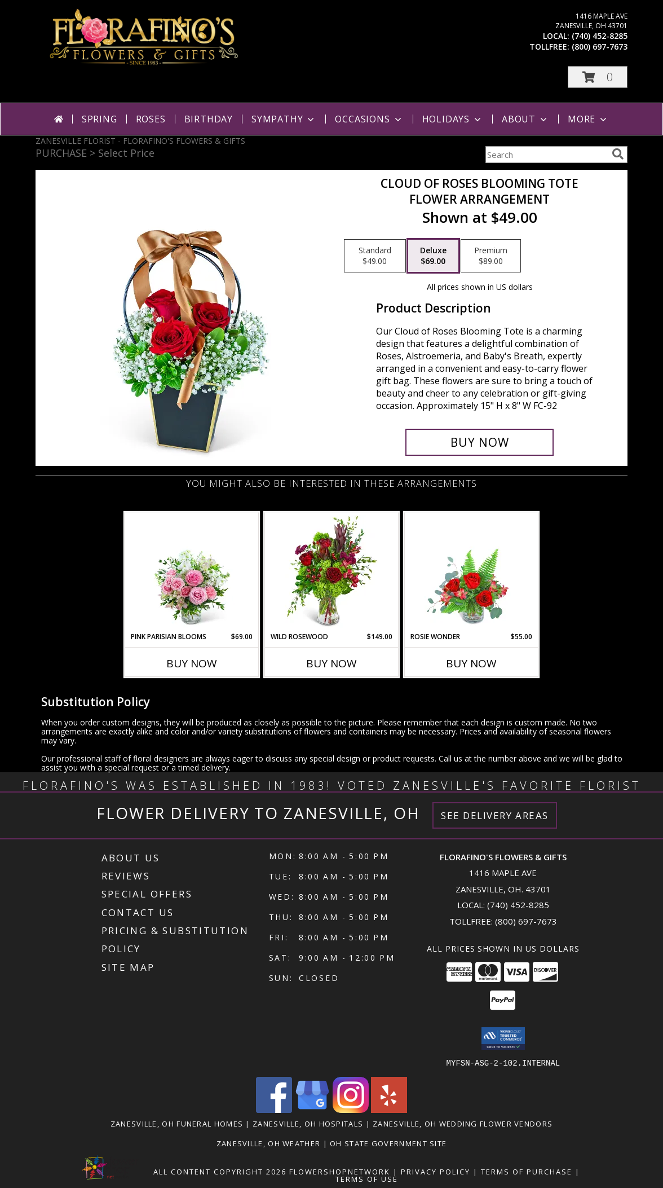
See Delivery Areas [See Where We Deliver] (495, 815)
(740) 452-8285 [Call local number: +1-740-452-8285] (599, 35)
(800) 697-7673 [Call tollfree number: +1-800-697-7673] (599, 46)
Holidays (452, 119)
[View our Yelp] (389, 1109)
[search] (618, 154)
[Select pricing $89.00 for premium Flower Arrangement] (490, 256)
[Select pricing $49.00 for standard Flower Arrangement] (374, 256)
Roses (151, 119)
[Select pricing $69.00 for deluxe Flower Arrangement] (433, 256)
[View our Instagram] (351, 1109)
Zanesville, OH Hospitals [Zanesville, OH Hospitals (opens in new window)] (308, 1123)
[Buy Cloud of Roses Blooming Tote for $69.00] (479, 442)
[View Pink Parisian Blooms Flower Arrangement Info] (192, 572)
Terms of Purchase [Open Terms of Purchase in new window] (526, 1171)
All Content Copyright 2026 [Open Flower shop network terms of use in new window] (219, 1171)
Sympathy (283, 119)
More (588, 119)
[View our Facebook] (274, 1109)
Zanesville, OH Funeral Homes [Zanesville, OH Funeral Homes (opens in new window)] (177, 1123)
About (525, 119)
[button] (597, 77)
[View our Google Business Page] (312, 1109)
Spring (99, 119)
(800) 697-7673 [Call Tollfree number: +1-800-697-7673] (526, 921)
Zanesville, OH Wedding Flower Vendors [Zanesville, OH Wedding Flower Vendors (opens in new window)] (462, 1123)
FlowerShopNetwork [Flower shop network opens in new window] (339, 1171)
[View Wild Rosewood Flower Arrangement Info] (332, 572)
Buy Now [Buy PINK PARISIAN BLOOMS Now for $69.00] (191, 663)
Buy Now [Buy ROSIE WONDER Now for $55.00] (471, 663)
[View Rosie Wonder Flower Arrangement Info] (472, 572)
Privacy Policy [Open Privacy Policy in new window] (435, 1171)
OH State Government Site (388, 1143)
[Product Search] (546, 154)
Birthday (208, 119)
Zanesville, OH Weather (268, 1143)
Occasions (369, 119)
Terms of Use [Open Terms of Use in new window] (366, 1178)
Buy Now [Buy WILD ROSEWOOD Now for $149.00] (331, 663)
